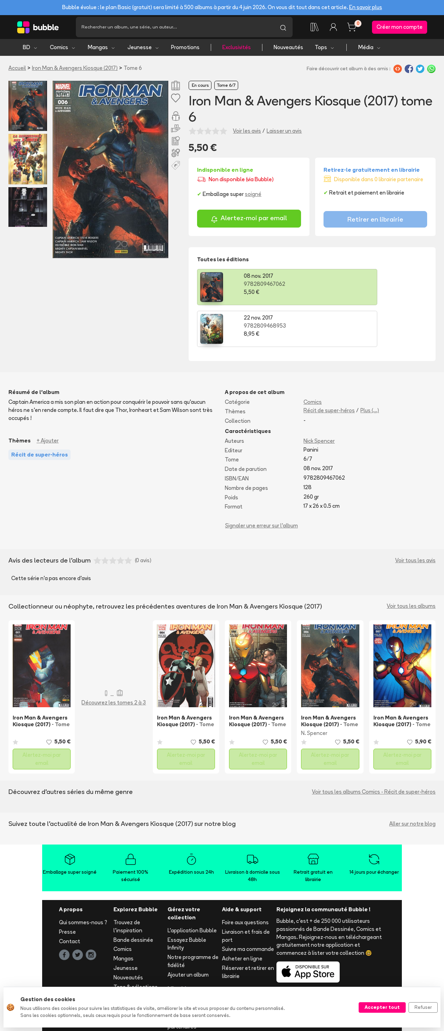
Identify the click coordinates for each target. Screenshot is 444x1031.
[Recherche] (175, 28)
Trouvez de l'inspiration (127, 886)
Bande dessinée (133, 900)
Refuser (423, 1007)
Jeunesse (143, 49)
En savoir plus (365, 7)
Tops (325, 49)
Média (369, 49)
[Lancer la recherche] (283, 28)
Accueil (17, 70)
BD (30, 49)
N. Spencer (314, 693)
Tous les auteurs (133, 966)
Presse (67, 891)
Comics (63, 49)
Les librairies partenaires (183, 983)
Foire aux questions (245, 882)
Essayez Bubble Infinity (187, 904)
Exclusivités (236, 49)
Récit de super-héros (329, 370)
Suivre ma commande (248, 909)
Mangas (102, 49)
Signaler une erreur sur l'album (261, 485)
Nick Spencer (319, 401)
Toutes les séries (134, 956)
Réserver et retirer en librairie (248, 932)
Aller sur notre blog (412, 784)
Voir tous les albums (411, 566)
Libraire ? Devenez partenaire (190, 965)
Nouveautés (288, 49)
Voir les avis (247, 133)
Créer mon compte (400, 28)
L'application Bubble (192, 890)
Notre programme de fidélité (193, 921)
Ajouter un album (188, 934)
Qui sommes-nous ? (83, 882)
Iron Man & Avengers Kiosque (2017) (75, 70)
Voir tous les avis (415, 520)
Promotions (185, 49)
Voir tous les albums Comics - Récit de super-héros (374, 752)
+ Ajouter (48, 400)
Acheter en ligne (242, 918)
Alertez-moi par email (249, 221)
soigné (253, 196)
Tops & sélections (135, 947)
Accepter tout (382, 1007)
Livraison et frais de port (246, 895)
